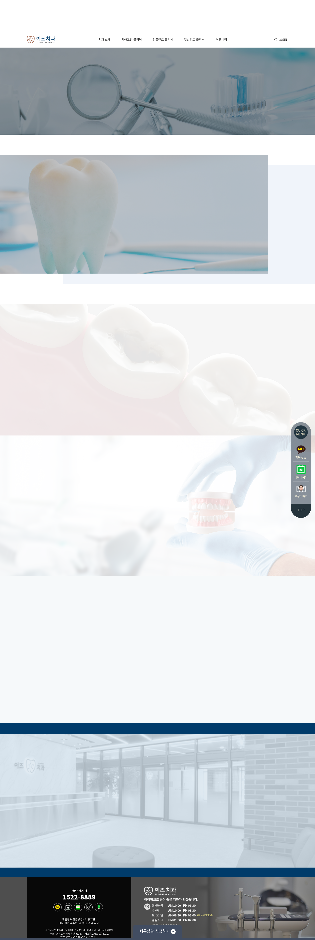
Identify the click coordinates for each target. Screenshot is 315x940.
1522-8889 (79, 897)
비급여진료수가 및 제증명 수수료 (79, 923)
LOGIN (282, 40)
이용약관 (90, 919)
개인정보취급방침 (72, 919)
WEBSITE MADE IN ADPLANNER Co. (79, 937)
